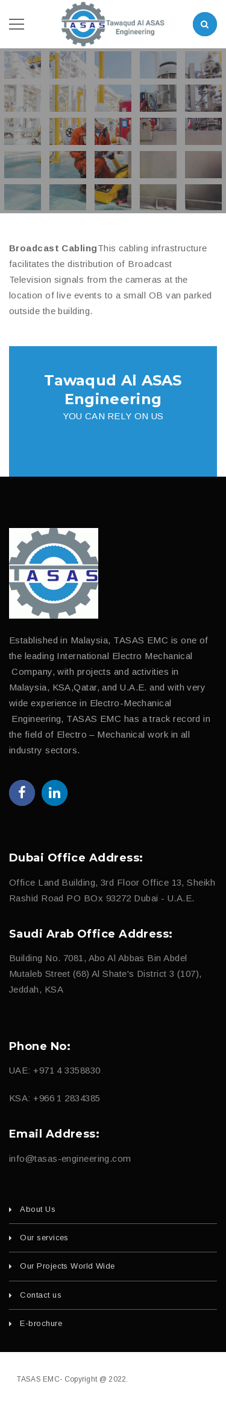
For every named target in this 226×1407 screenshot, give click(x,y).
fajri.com (194, 1379)
